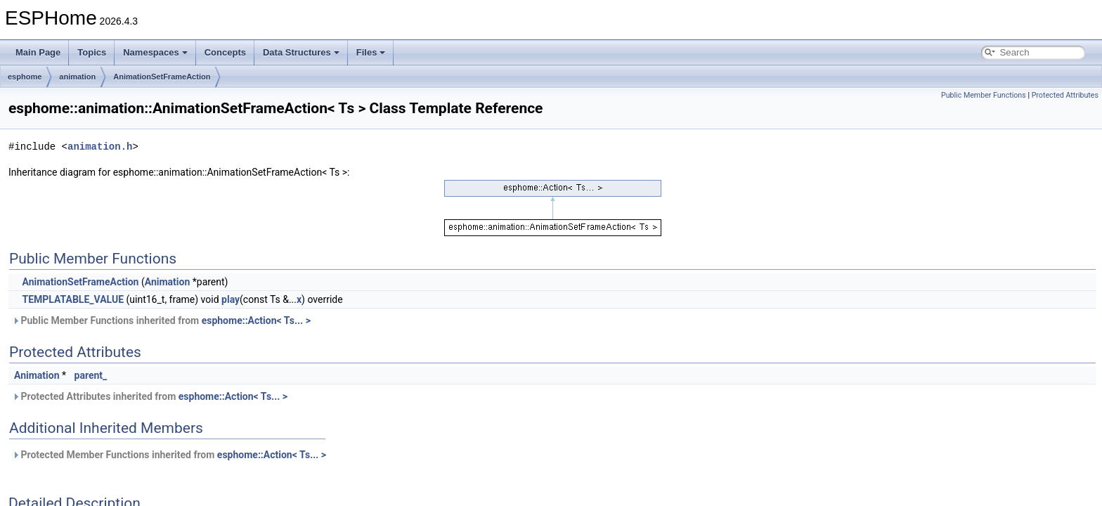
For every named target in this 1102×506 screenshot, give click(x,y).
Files (371, 52)
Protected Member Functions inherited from (169, 454)
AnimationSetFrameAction (161, 76)
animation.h (99, 146)
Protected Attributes (1065, 95)
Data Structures (301, 52)
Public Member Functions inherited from (161, 320)
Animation (167, 281)
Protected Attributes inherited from (149, 396)
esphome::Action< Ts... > (256, 320)
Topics (91, 52)
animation (77, 76)
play (230, 299)
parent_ (91, 375)
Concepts (225, 52)
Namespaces (155, 52)
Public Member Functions (983, 95)
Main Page (37, 52)
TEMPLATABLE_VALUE (73, 299)
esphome (24, 76)
